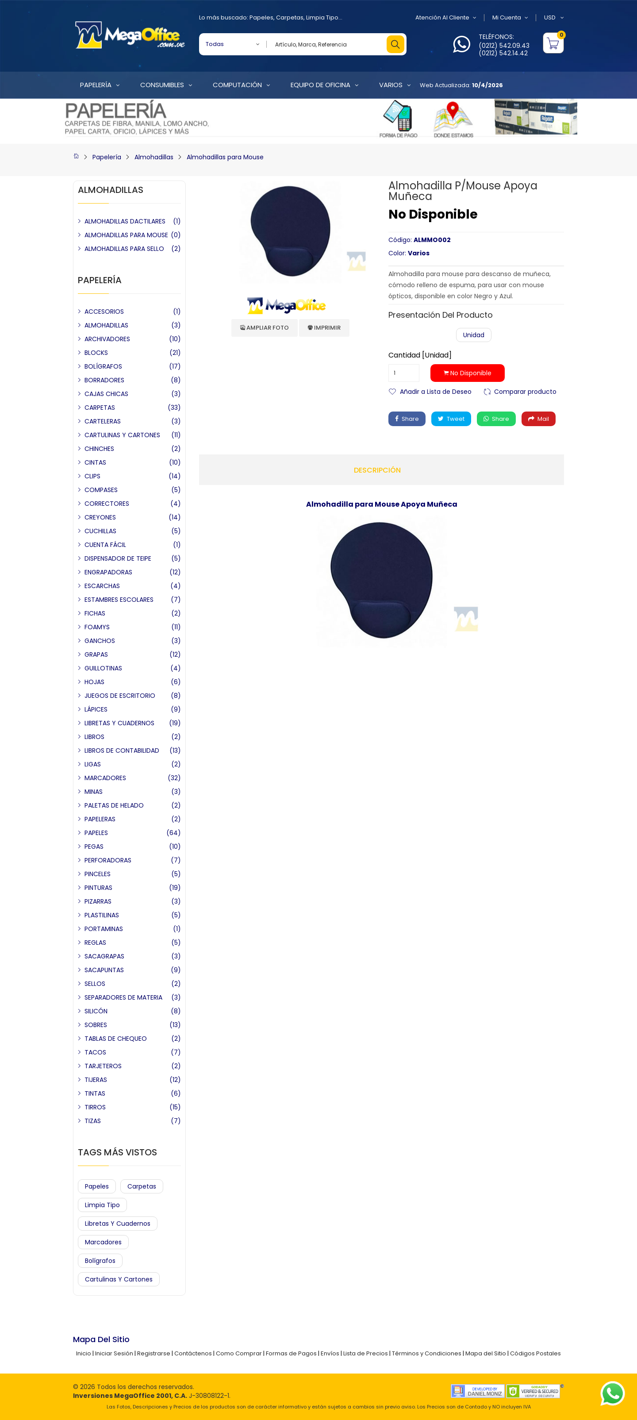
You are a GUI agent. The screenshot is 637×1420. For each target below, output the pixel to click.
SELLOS (94, 983)
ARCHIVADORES (107, 339)
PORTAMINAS (103, 928)
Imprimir (324, 327)
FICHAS (94, 613)
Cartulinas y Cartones (119, 1279)
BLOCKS (96, 352)
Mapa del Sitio (485, 1353)
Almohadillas (153, 157)
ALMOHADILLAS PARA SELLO (124, 248)
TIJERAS (95, 1079)
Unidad (473, 335)
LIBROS (94, 736)
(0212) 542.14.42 (503, 53)
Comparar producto (525, 391)
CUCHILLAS (100, 531)
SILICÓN (95, 1011)
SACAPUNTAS (104, 970)
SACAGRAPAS (104, 956)
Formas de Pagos (291, 1353)
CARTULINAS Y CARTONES (122, 435)
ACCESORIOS (104, 311)
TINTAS (94, 1093)
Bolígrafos (100, 1260)
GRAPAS (96, 654)
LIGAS (92, 764)
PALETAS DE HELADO (114, 805)
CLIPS (92, 476)
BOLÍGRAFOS (103, 366)
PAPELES (96, 832)
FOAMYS (97, 627)
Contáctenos (193, 1353)
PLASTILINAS (101, 915)
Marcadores (103, 1242)
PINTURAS (98, 887)
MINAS (93, 791)
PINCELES (97, 874)
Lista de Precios (365, 1353)
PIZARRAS (97, 901)
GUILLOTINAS (103, 668)
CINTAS (95, 462)
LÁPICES (95, 709)
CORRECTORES (106, 503)
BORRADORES (104, 380)
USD (554, 17)
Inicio (83, 1353)
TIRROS (95, 1107)
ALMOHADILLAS (106, 325)
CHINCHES (99, 448)
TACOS (95, 1052)
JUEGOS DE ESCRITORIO (119, 695)
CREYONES (100, 517)
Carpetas (289, 17)
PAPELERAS (99, 819)
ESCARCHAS (102, 585)
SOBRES (95, 1024)
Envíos (330, 1353)
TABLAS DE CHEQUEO (115, 1038)
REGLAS (95, 942)
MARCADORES (105, 777)
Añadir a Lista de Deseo (436, 391)
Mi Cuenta (510, 17)
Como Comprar (239, 1353)
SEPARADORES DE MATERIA (123, 997)
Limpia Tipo (322, 17)
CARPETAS (99, 407)
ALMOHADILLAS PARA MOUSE (126, 235)
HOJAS (94, 681)
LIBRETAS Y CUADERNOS (119, 723)
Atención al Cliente (445, 17)
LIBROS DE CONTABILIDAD (121, 750)
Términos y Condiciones (426, 1353)
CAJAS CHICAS (106, 393)
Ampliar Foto (264, 327)
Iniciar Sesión (114, 1353)
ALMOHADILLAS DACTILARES (124, 221)
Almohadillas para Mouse (225, 157)
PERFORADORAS (107, 860)
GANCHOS (99, 640)
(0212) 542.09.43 (504, 45)
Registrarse (153, 1353)
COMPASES (101, 489)
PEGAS (94, 846)
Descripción (377, 470)
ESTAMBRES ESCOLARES (118, 599)
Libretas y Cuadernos (117, 1223)
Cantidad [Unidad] (420, 355)
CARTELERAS (102, 421)
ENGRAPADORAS (108, 572)
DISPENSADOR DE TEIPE (117, 558)
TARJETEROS (103, 1066)
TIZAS (92, 1120)
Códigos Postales (535, 1353)
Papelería (106, 157)
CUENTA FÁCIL (105, 544)
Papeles (261, 17)
